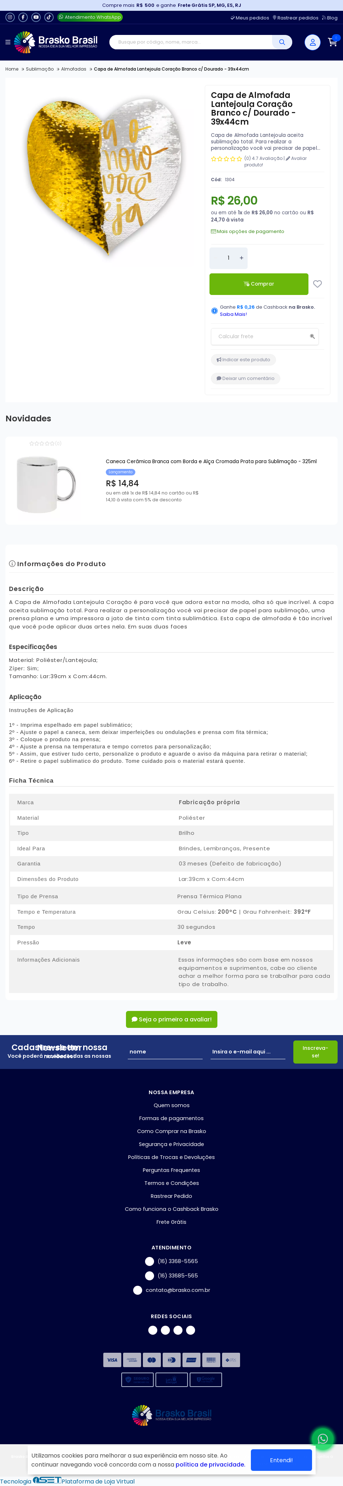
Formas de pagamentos (171, 1118)
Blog (330, 17)
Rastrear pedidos (296, 17)
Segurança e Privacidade (171, 1144)
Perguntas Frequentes (171, 1170)
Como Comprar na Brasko (171, 1131)
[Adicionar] (241, 258)
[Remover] (216, 258)
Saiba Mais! (233, 314)
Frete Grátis (171, 1222)
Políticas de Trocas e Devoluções (171, 1157)
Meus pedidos (250, 17)
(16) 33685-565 (171, 1275)
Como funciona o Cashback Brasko (171, 1209)
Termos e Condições (171, 1183)
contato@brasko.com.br (171, 1290)
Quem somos (172, 1105)
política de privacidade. (210, 1464)
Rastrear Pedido (171, 1196)
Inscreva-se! (315, 1051)
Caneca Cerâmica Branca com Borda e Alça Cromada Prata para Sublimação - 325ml (211, 461)
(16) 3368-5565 (171, 1261)
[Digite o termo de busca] (190, 42)
